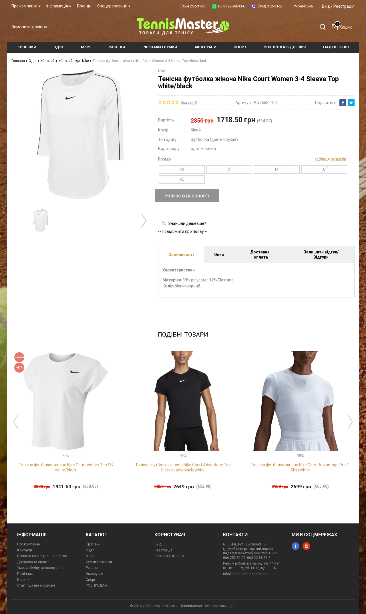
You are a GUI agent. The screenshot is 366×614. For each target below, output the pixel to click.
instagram (306, 546)
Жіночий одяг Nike (75, 61)
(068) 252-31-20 (270, 6)
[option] (40, 220)
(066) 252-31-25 (193, 6)
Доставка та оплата (33, 562)
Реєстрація (344, 6)
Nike (161, 71)
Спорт (90, 580)
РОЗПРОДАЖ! (97, 585)
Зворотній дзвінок (169, 556)
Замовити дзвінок (29, 26)
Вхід (326, 6)
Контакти (24, 550)
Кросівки (93, 544)
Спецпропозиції (113, 6)
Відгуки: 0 (189, 102)
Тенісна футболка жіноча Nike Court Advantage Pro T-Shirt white (300, 467)
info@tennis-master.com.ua (245, 574)
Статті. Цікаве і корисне (36, 585)
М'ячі (90, 556)
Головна (19, 61)
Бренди (84, 6)
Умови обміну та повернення (41, 568)
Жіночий (49, 61)
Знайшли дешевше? (187, 223)
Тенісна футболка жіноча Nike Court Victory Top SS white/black (66, 467)
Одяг (34, 61)
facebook (295, 546)
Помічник (25, 574)
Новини (23, 580)
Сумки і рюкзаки (99, 562)
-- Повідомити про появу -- (183, 231)
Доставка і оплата (261, 254)
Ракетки (92, 568)
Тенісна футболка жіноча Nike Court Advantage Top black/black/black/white (183, 467)
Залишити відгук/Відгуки (321, 254)
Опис (219, 254)
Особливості (181, 254)
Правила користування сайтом (42, 556)
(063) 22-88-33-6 (231, 6)
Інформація (58, 6)
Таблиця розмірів (330, 159)
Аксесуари (94, 574)
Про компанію (26, 6)
